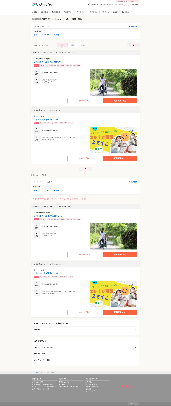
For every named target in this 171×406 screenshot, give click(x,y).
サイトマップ (90, 391)
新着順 (73, 45)
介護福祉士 (44, 12)
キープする (84, 101)
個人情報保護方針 (92, 384)
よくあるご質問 (37, 382)
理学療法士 (93, 12)
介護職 (34, 12)
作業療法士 (105, 12)
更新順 (83, 45)
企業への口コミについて (40, 389)
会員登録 (133, 5)
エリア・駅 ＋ (46, 35)
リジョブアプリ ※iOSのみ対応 (43, 387)
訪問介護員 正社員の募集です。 (48, 62)
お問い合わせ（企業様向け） (69, 387)
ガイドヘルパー (45, 372)
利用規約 (89, 382)
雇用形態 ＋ (57, 35)
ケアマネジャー (80, 12)
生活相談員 (56, 12)
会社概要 (89, 389)
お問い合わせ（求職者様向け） (42, 384)
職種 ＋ (36, 35)
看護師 (115, 12)
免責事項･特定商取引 (93, 387)
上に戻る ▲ (133, 403)
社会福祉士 (125, 12)
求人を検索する (92, 5)
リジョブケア (35, 372)
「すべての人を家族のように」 (47, 119)
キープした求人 (107, 5)
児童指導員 (67, 12)
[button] (85, 73)
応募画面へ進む (120, 101)
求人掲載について (122, 1)
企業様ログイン (133, 1)
